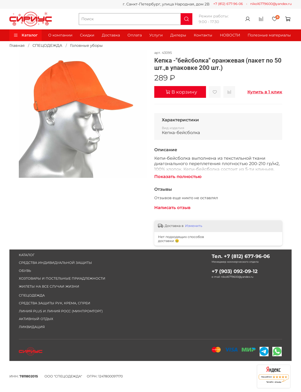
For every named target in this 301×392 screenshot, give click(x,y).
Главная (17, 45)
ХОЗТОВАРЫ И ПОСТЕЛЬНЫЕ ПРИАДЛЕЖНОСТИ (62, 278)
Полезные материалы (269, 35)
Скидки (87, 35)
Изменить (193, 226)
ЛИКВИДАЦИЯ (32, 327)
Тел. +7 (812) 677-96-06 (241, 256)
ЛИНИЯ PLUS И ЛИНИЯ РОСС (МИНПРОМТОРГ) (61, 311)
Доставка (111, 35)
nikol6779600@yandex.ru (271, 4)
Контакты (203, 35)
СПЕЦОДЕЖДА (47, 45)
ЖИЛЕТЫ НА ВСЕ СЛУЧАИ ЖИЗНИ (49, 286)
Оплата (134, 35)
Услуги (156, 35)
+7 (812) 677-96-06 (228, 4)
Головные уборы (86, 45)
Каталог (25, 35)
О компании (60, 35)
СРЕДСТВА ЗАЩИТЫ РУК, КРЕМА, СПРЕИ (54, 303)
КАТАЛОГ (27, 255)
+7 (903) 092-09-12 (234, 271)
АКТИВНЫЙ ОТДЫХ (36, 319)
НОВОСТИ (230, 35)
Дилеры (178, 35)
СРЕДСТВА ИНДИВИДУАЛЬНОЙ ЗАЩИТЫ (55, 263)
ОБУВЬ (25, 271)
